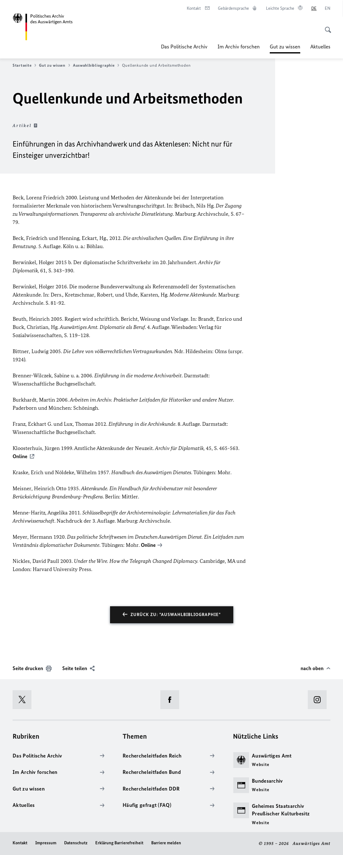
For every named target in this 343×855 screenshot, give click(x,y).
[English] (327, 8)
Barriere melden (166, 843)
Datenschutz (75, 843)
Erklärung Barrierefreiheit (119, 843)
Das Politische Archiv (184, 46)
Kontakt (20, 843)
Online (20, 456)
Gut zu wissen (285, 46)
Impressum (45, 843)
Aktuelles (320, 46)
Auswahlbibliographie (96, 65)
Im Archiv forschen (239, 46)
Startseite (24, 65)
